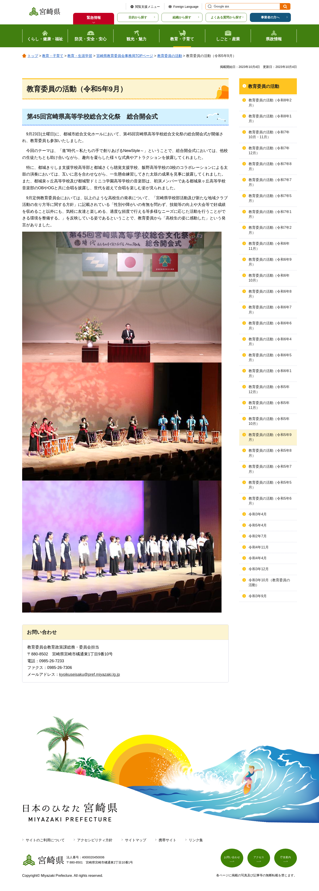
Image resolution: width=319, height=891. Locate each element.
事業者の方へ (270, 17)
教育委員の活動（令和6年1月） (270, 373)
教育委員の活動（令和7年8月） (270, 166)
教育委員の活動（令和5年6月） (270, 501)
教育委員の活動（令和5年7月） (270, 469)
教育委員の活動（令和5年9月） (270, 437)
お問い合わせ (232, 859)
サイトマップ (135, 840)
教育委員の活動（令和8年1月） (270, 118)
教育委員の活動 (169, 56)
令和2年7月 (258, 536)
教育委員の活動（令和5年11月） (269, 405)
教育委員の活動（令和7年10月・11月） (269, 134)
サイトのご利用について (45, 840)
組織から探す (182, 17)
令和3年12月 (259, 569)
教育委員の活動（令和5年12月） (269, 389)
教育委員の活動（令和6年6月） (270, 325)
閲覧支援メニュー (147, 6)
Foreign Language (185, 6)
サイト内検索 (209, 6)
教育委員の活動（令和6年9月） (270, 262)
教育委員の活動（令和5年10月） (269, 421)
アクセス (259, 859)
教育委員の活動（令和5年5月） (270, 485)
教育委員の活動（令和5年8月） (270, 453)
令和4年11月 (259, 547)
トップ (32, 56)
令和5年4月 (258, 525)
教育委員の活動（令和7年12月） (269, 150)
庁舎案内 (285, 859)
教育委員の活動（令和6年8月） (270, 294)
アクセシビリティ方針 (95, 840)
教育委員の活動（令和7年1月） (270, 214)
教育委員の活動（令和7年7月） (270, 182)
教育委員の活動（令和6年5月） (270, 357)
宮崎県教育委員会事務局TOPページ (124, 56)
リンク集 (196, 840)
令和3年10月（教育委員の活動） (269, 582)
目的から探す (137, 17)
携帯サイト (167, 840)
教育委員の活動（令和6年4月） (270, 341)
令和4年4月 (258, 558)
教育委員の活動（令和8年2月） (270, 102)
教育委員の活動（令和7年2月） (270, 230)
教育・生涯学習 (79, 56)
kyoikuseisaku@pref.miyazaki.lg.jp (89, 674)
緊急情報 (94, 18)
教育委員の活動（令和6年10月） (269, 278)
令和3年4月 (258, 514)
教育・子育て (52, 56)
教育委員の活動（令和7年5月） (270, 198)
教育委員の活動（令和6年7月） (270, 309)
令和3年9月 (258, 596)
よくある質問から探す (226, 17)
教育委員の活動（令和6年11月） (269, 246)
